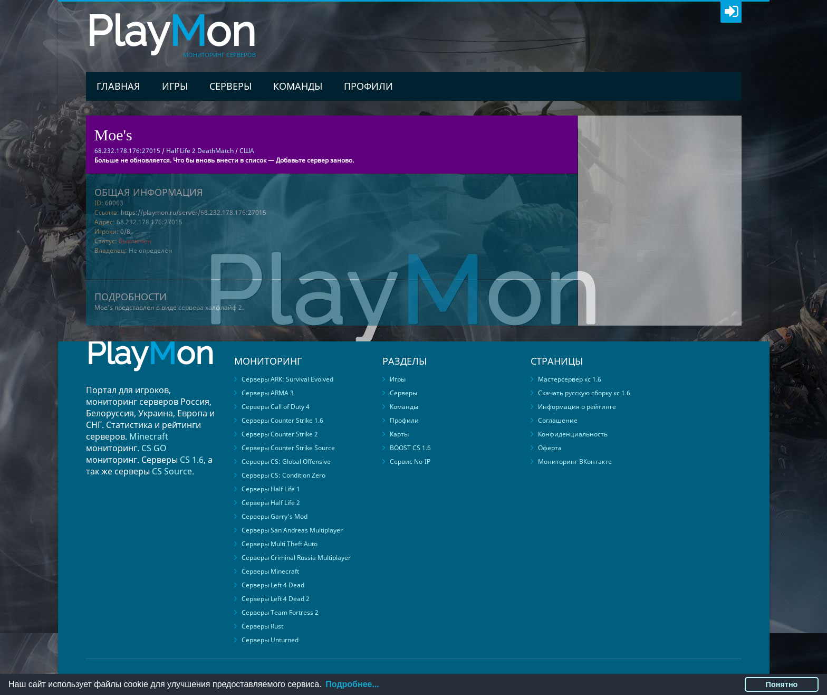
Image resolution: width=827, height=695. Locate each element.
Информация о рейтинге (577, 406)
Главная (118, 86)
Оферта (550, 447)
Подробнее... (352, 684)
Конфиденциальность (573, 434)
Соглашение (558, 420)
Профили (368, 86)
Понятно (782, 684)
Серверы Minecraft (270, 571)
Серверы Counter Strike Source (288, 447)
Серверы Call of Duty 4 (276, 406)
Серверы (230, 86)
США (246, 150)
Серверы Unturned (270, 639)
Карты (399, 434)
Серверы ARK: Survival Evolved (287, 379)
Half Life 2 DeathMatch (200, 150)
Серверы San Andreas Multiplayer (292, 530)
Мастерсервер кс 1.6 (569, 379)
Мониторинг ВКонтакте (575, 461)
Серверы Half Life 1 (271, 488)
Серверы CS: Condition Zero (283, 475)
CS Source (172, 471)
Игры (175, 86)
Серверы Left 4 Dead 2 (276, 598)
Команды (297, 86)
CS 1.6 (192, 459)
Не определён (150, 250)
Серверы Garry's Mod (274, 516)
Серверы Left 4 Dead (273, 584)
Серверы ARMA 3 (268, 392)
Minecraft (148, 436)
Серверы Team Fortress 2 (280, 612)
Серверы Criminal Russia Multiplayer (296, 557)
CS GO (154, 448)
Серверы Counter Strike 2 (280, 434)
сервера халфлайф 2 (210, 307)
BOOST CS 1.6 (410, 447)
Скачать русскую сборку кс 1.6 (584, 392)
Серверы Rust (262, 626)
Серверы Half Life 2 (271, 502)
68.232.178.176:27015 (149, 221)
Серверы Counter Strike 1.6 (282, 420)
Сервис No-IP (410, 461)
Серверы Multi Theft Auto (280, 543)
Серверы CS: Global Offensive (286, 461)
